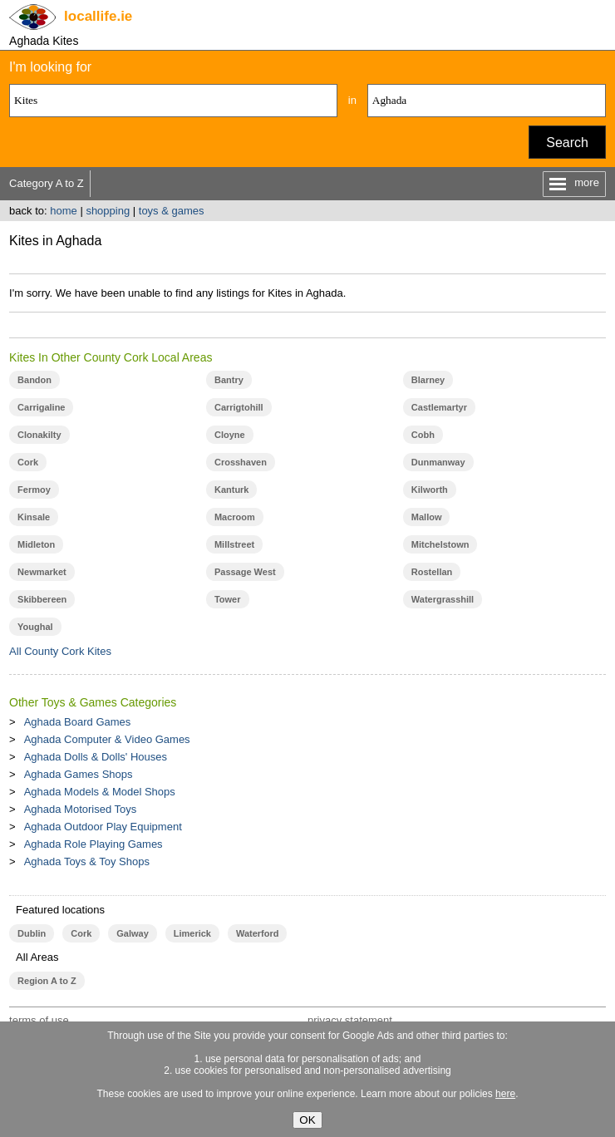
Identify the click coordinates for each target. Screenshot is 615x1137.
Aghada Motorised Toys (80, 809)
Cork (27, 462)
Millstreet (234, 544)
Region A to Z (46, 981)
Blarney (428, 380)
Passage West (245, 572)
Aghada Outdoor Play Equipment (103, 826)
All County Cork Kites (60, 651)
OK (307, 1120)
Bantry (229, 380)
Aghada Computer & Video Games (107, 739)
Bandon (34, 380)
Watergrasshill (442, 599)
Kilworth (429, 490)
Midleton (36, 544)
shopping (108, 210)
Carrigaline (41, 407)
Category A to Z (46, 183)
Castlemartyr (439, 407)
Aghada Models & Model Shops (99, 791)
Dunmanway (438, 462)
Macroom (234, 517)
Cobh (423, 435)
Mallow (426, 517)
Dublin (31, 933)
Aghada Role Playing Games (93, 844)
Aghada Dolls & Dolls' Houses (95, 757)
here (505, 1094)
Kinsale (33, 517)
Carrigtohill (238, 407)
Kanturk (231, 490)
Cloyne (229, 435)
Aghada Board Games (77, 722)
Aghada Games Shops (78, 774)
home (63, 210)
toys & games (171, 210)
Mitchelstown (440, 544)
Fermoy (34, 490)
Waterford (257, 933)
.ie (98, 16)
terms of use (39, 1020)
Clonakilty (39, 435)
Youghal (35, 627)
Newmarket (41, 572)
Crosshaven (240, 462)
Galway (132, 933)
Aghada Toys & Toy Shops (87, 861)
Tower (227, 599)
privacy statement (350, 1020)
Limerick (192, 933)
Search (567, 142)
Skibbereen (41, 599)
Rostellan (431, 572)
